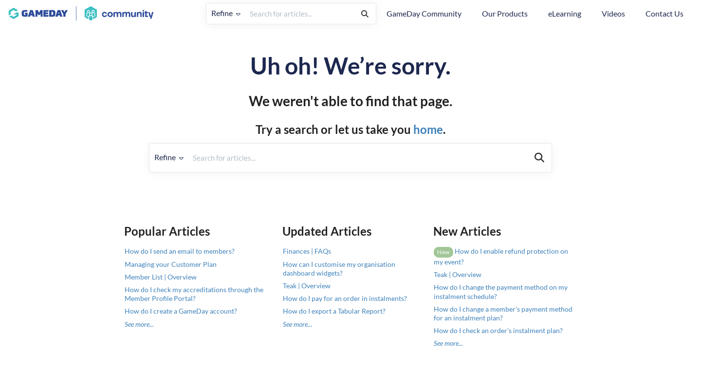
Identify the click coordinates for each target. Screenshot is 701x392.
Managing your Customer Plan (171, 264)
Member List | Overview (161, 277)
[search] (299, 13)
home (428, 129)
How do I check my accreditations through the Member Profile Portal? (194, 293)
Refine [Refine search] (225, 13)
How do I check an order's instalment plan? (498, 330)
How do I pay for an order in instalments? (345, 298)
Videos (613, 13)
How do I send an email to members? (180, 251)
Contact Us (664, 13)
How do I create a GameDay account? (181, 311)
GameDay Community (424, 13)
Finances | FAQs (307, 251)
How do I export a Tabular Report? (334, 311)
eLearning (564, 13)
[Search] (365, 13)
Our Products (505, 13)
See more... (139, 324)
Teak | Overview (307, 285)
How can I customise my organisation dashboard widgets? (339, 268)
